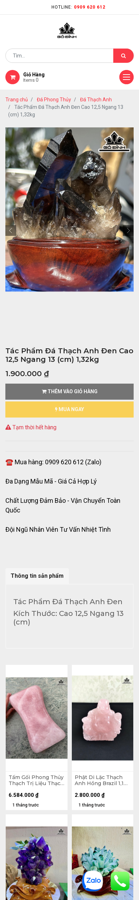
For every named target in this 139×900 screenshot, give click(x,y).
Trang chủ (16, 99)
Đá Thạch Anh (96, 99)
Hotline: (78, 7)
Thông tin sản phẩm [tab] (37, 575)
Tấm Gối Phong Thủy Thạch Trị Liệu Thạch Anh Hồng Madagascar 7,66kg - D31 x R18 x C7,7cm (36, 780)
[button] (10, 230)
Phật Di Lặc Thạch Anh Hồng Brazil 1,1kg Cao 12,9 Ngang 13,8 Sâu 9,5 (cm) (102, 780)
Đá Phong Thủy (54, 99)
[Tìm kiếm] (123, 56)
